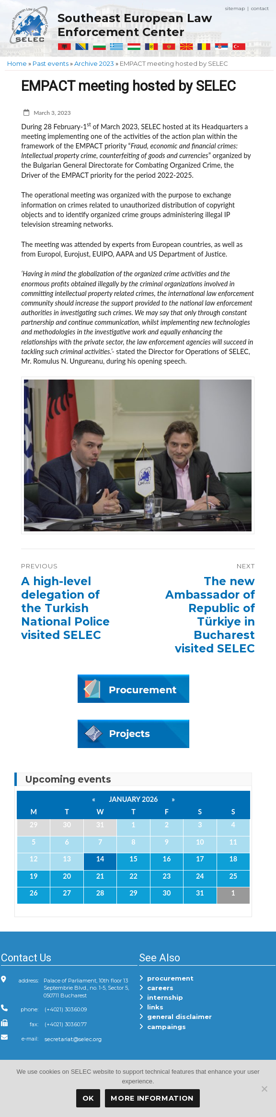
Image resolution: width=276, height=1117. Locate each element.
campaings (162, 1027)
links (151, 1007)
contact (260, 8)
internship (161, 997)
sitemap (235, 8)
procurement (166, 978)
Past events (51, 63)
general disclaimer (175, 1016)
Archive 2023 (94, 63)
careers (156, 988)
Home (17, 63)
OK (88, 1098)
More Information (152, 1098)
